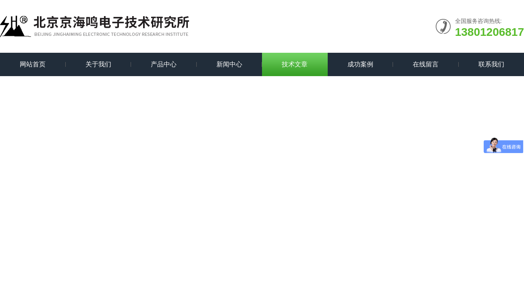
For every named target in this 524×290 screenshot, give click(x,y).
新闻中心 (229, 64)
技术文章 (295, 64)
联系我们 (491, 64)
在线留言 (426, 64)
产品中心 (164, 64)
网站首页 (33, 64)
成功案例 (360, 64)
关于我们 (98, 64)
